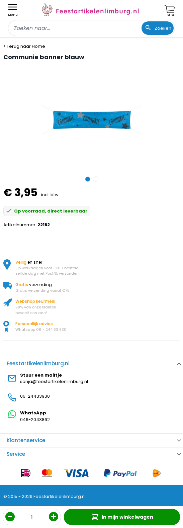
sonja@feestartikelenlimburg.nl (54, 381)
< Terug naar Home (24, 46)
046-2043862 (35, 419)
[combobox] (91, 28)
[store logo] (90, 9)
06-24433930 (35, 396)
